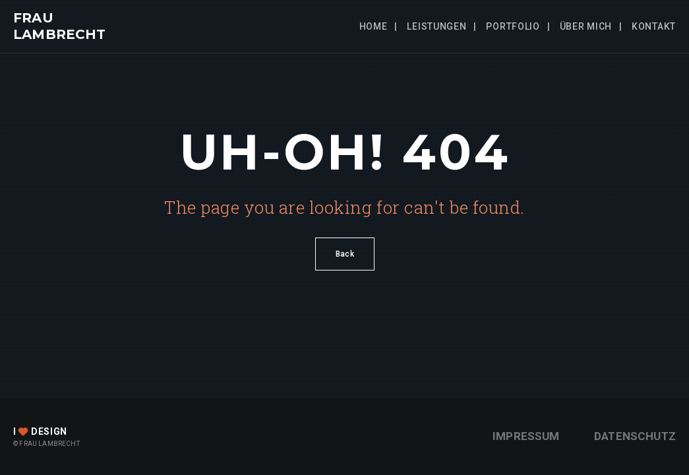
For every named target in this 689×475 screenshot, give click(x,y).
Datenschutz (635, 436)
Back (345, 254)
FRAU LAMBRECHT (59, 26)
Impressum (526, 436)
